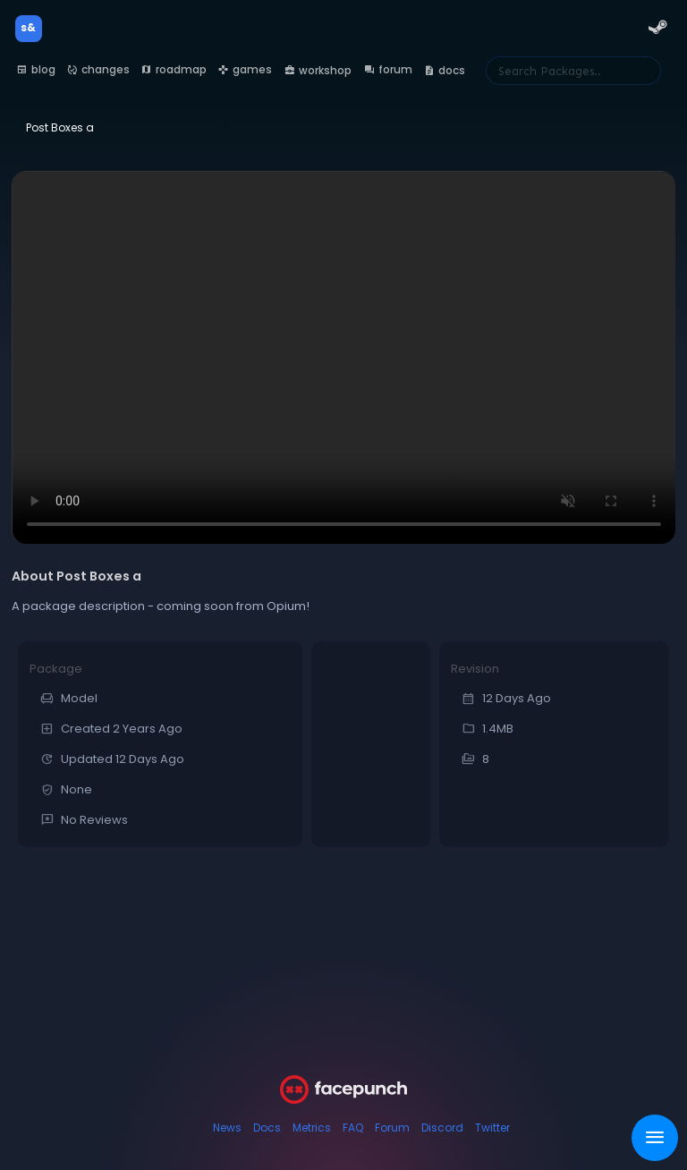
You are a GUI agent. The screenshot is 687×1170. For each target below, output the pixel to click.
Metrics (312, 1127)
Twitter (492, 1127)
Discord (442, 1127)
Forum (392, 1127)
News (227, 1127)
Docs (267, 1127)
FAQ (353, 1127)
